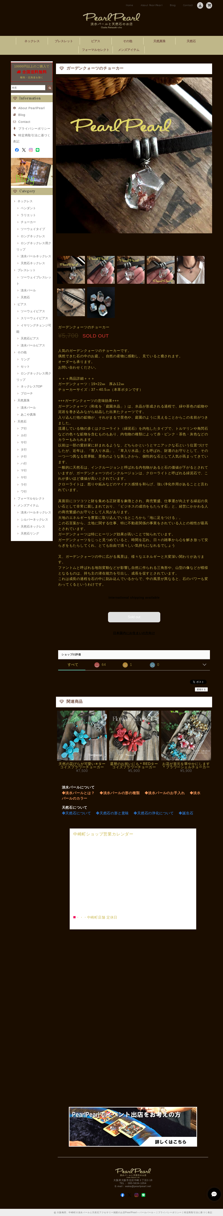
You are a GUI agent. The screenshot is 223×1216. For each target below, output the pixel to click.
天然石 (191, 41)
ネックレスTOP (31, 386)
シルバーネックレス (34, 519)
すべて (72, 664)
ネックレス (32, 41)
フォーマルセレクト (95, 50)
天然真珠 (159, 41)
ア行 (24, 428)
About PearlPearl (152, 5)
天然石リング (30, 533)
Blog (173, 5)
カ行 (24, 435)
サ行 (24, 442)
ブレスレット (64, 41)
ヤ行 (24, 477)
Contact (188, 5)
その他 (127, 41)
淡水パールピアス (33, 345)
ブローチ (27, 393)
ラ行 (24, 484)
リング (25, 359)
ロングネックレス (33, 236)
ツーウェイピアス (33, 311)
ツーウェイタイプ (33, 229)
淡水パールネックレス (36, 256)
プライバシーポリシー (34, 128)
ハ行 (24, 463)
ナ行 (24, 456)
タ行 (24, 449)
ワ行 (24, 491)
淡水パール (28, 290)
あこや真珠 (28, 414)
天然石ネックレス (33, 263)
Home (129, 5)
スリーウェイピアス (34, 318)
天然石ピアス (30, 338)
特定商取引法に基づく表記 (198, 1212)
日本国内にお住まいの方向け (134, 633)
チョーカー (28, 222)
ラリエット (28, 215)
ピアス (95, 41)
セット (25, 366)
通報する (201, 689)
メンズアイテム (128, 50)
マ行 (24, 470)
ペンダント (28, 208)
